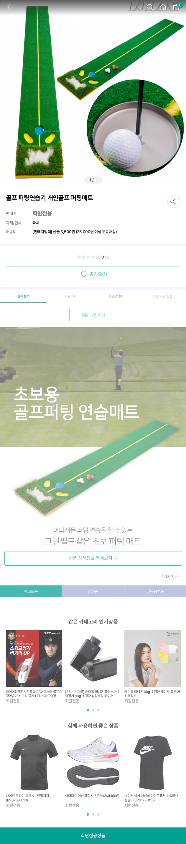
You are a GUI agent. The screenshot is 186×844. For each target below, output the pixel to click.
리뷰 (70, 296)
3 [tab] (99, 712)
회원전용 (42, 213)
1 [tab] (88, 712)
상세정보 (23, 296)
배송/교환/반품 (163, 296)
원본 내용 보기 (93, 315)
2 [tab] (94, 712)
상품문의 (116, 296)
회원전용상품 (93, 835)
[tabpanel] (34, 667)
